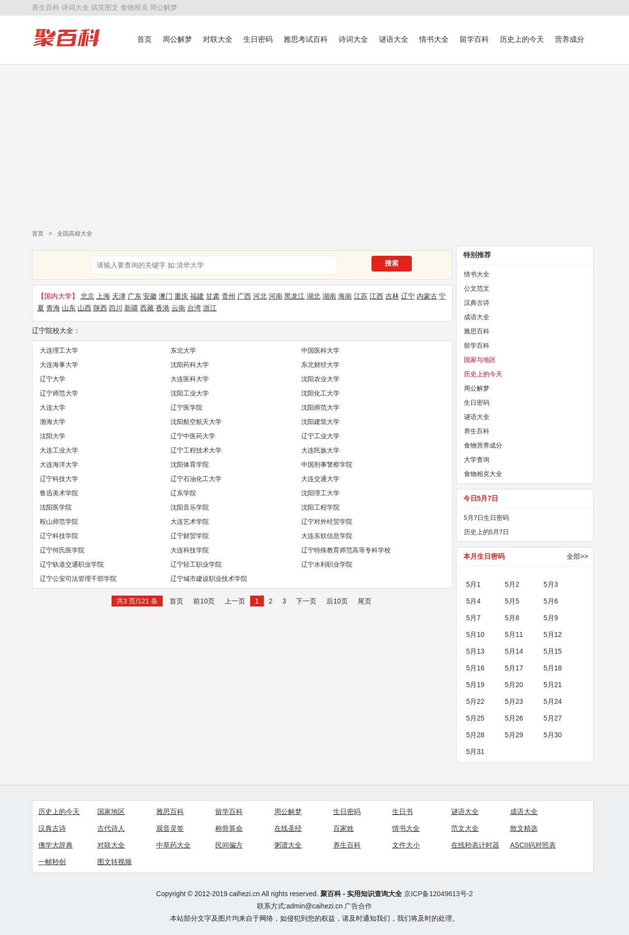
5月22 (475, 701)
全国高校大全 (74, 233)
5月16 (475, 668)
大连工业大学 (59, 450)
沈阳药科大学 (190, 364)
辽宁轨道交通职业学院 (72, 564)
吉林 (392, 296)
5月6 (550, 601)
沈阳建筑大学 (320, 421)
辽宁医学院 (186, 407)
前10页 (204, 601)
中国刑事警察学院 (326, 464)
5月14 (514, 651)
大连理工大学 (59, 350)
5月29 (514, 735)
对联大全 (217, 39)
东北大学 (183, 350)
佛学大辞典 (55, 845)
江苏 (361, 296)
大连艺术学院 (190, 521)
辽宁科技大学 (59, 479)
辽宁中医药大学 (193, 436)
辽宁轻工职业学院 (196, 564)
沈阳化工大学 (320, 393)
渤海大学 (52, 421)
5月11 (514, 634)
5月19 (475, 685)
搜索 (392, 263)
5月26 (514, 718)
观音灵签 (170, 828)
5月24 (552, 701)
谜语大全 (393, 39)
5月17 (514, 668)
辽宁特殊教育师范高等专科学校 (346, 550)
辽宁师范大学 (59, 393)
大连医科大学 (190, 379)
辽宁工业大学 (320, 436)
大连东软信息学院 (326, 536)
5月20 (514, 685)
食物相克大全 (483, 474)
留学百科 (474, 39)
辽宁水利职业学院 (326, 564)
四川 (115, 308)
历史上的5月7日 (486, 532)
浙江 (210, 308)
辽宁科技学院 (59, 536)
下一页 (306, 601)
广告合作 (358, 906)
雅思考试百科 (306, 39)
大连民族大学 (320, 450)
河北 (260, 296)
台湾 (194, 308)
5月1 (473, 584)
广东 (135, 296)
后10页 (337, 601)
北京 (87, 296)
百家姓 (343, 828)
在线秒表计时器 (475, 845)
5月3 (550, 584)
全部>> (577, 556)
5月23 (514, 701)
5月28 (475, 735)
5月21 (552, 685)
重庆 (181, 296)
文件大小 (406, 845)
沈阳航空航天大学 (196, 421)
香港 (163, 308)
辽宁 (408, 296)
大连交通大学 (320, 479)
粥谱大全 (288, 845)
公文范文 (476, 288)
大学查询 (476, 459)
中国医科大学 (320, 350)
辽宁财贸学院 (190, 536)
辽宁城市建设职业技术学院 (209, 578)
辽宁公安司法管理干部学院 (78, 578)
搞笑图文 (104, 7)
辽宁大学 (52, 379)
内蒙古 (427, 296)
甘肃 (213, 296)
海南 (345, 296)
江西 (376, 296)
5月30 (552, 735)
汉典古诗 (476, 302)
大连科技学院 (190, 550)
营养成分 (569, 39)
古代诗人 (111, 828)
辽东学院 (183, 493)
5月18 (552, 668)
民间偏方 (229, 845)
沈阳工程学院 (320, 507)
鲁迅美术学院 (59, 493)
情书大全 (434, 39)
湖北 (313, 296)
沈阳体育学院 (190, 464)
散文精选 (524, 828)
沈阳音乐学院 (190, 507)
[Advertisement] (314, 143)
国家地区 (111, 811)
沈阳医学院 (56, 507)
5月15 (552, 651)
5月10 (475, 634)
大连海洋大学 (59, 464)
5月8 (512, 618)
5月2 (512, 584)
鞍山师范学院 (59, 521)
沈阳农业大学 (320, 379)
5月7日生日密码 (486, 517)
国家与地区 (480, 359)
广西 (244, 296)
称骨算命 (229, 828)
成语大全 (476, 317)
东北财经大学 (320, 364)
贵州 (228, 296)
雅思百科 (476, 331)
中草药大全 (173, 845)
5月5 (512, 601)
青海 (53, 308)
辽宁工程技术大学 (196, 450)
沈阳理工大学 (320, 493)
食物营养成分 (483, 445)
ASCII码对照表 (533, 845)
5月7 (473, 618)
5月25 (475, 718)
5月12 (552, 634)
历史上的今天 (522, 39)
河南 (276, 296)
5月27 (552, 718)
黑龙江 (294, 296)
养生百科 (45, 7)
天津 (119, 296)
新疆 (131, 308)
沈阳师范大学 (320, 407)
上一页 (235, 601)
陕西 (100, 308)
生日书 (402, 811)
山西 (84, 308)
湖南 (329, 296)
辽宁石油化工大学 (196, 479)
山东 (69, 308)
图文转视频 (114, 862)
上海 (103, 296)
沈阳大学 (52, 436)
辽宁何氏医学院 (62, 550)
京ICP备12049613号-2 (438, 894)
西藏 (147, 308)
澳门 (165, 296)
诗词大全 (75, 7)
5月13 (475, 651)
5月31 (475, 751)
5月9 (550, 618)
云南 (178, 308)
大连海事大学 (59, 364)
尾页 (365, 601)
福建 (197, 296)
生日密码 (258, 39)
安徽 (150, 296)
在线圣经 (288, 828)
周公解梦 (163, 7)
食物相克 (134, 7)
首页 (144, 39)
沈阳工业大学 (190, 393)
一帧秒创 (52, 862)
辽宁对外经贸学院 (326, 521)
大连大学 (52, 407)
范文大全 (465, 828)
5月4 (473, 601)
